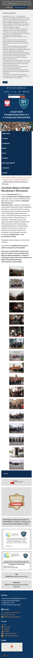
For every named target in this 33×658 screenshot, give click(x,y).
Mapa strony (22, 88)
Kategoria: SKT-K (8, 180)
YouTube (5, 631)
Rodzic (4, 148)
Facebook (5, 629)
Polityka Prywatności (9, 633)
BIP (3, 625)
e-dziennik (5, 168)
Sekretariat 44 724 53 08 (10, 613)
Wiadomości (6, 133)
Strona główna (12, 88)
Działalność (6, 143)
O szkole (5, 138)
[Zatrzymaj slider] (16, 129)
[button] (2, 126)
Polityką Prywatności (12, 3)
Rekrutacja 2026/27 (8, 163)
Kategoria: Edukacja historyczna (21, 178)
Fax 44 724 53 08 (7, 615)
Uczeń (4, 153)
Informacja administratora (16, 94)
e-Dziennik (5, 627)
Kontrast (26, 91)
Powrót (6, 473)
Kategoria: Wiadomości (22, 180)
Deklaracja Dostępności (9, 636)
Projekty (5, 158)
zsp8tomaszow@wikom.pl (10, 617)
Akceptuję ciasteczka (20, 7)
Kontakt (4, 173)
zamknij (5, 82)
